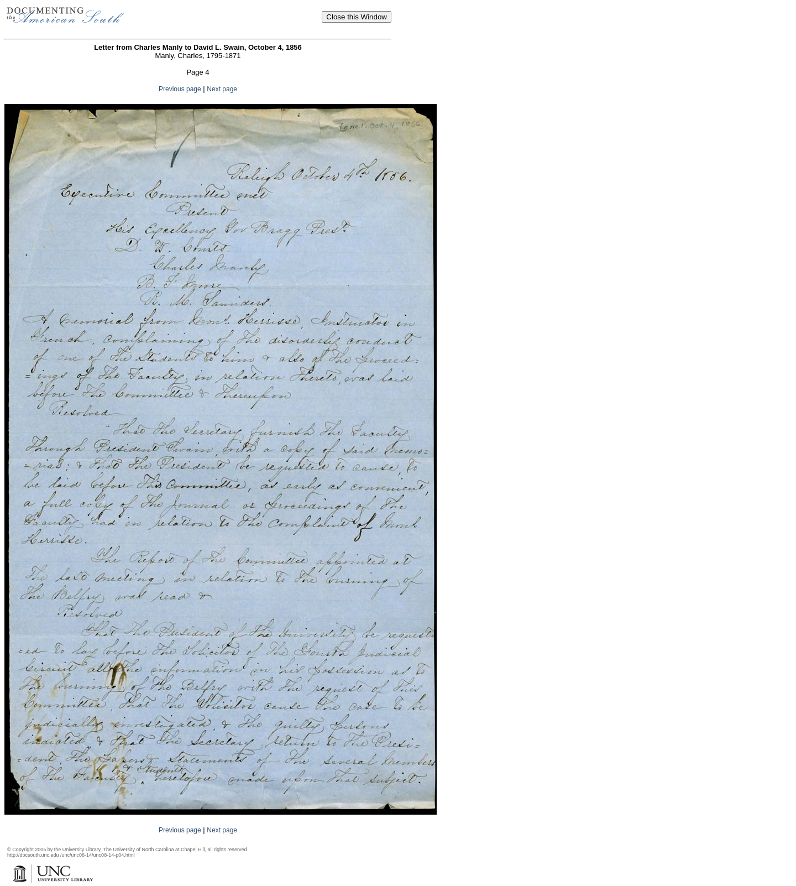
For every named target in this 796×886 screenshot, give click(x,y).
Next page (222, 89)
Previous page (180, 89)
